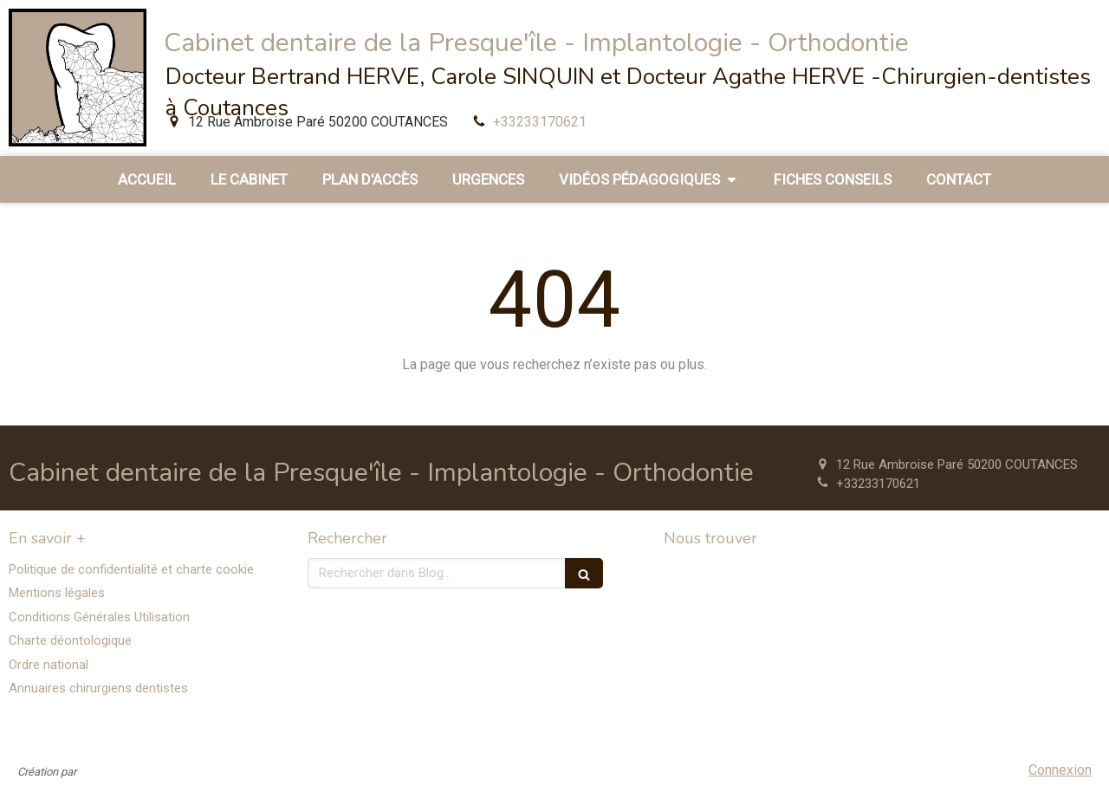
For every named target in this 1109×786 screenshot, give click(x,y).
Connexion (1060, 770)
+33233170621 (540, 122)
